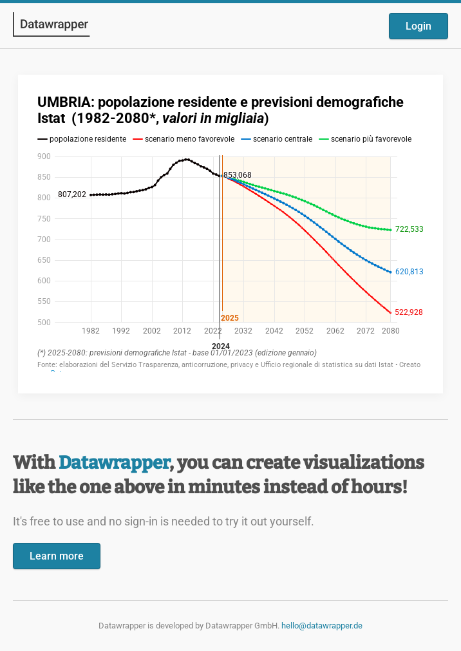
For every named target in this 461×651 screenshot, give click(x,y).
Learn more (57, 556)
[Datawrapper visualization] (230, 233)
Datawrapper (114, 462)
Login (418, 26)
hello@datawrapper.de (321, 625)
